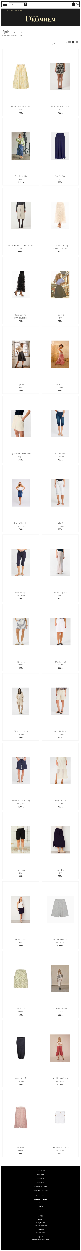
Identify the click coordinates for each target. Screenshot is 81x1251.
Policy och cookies (40, 1186)
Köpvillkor (40, 1182)
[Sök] (25, 4)
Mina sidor (40, 1174)
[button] (5, 4)
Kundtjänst (40, 1178)
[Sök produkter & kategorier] (16, 4)
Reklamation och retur (40, 1190)
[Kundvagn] (75, 4)
